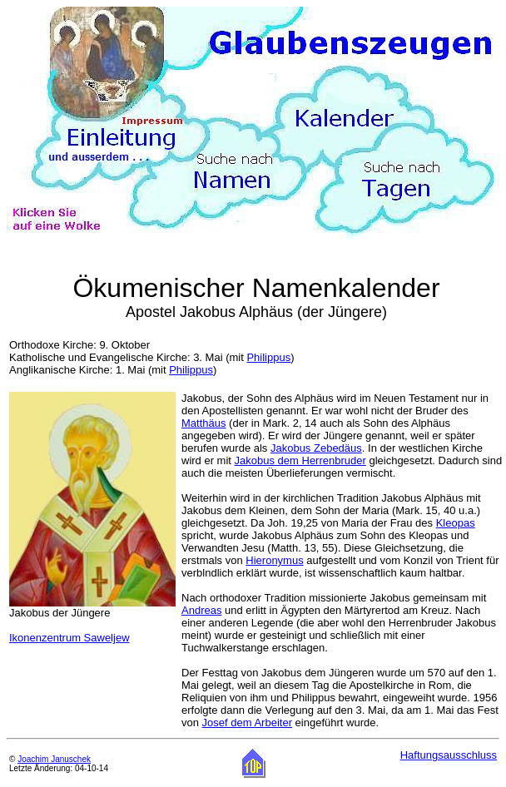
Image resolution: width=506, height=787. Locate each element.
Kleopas (455, 523)
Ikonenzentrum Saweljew (69, 637)
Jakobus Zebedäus (316, 448)
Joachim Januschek (54, 759)
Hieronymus (274, 560)
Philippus (268, 357)
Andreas (201, 610)
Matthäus (203, 423)
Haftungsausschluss (448, 755)
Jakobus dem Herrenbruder (300, 460)
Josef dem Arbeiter (247, 722)
